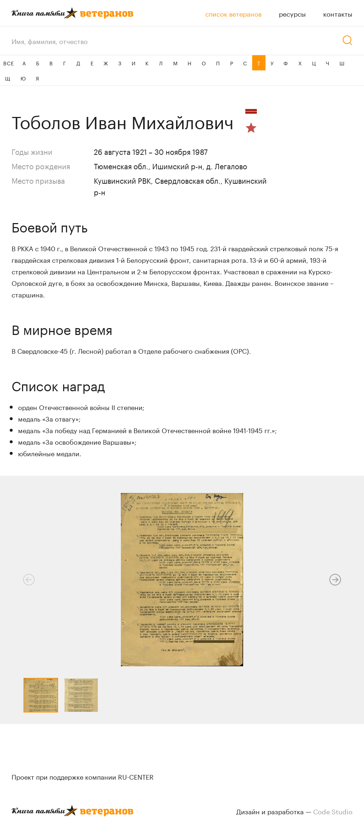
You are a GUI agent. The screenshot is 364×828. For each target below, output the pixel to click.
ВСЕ (8, 63)
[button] (335, 579)
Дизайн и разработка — (294, 811)
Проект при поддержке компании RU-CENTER (83, 776)
